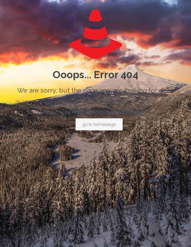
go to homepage (99, 124)
